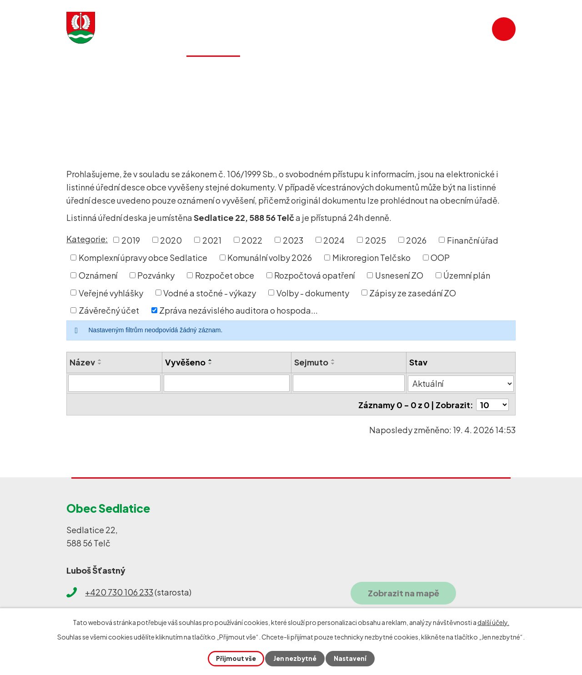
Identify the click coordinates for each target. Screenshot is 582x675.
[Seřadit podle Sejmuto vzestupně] (334, 360)
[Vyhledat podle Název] (114, 383)
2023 (293, 240)
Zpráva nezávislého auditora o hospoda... (238, 310)
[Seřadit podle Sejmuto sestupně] (334, 363)
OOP (440, 257)
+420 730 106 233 (119, 590)
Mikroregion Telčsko (371, 257)
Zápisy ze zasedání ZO (412, 292)
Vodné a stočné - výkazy (209, 292)
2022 (251, 240)
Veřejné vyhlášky (111, 292)
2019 (130, 240)
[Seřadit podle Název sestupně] (100, 363)
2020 (171, 240)
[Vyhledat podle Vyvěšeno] (227, 383)
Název (82, 362)
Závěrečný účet (109, 310)
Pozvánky (156, 275)
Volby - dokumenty (312, 292)
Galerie (384, 70)
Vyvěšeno (185, 362)
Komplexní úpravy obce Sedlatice (143, 257)
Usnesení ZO (399, 275)
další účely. (493, 622)
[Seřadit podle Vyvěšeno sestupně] (211, 363)
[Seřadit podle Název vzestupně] (100, 360)
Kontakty (482, 70)
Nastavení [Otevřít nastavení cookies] (350, 658)
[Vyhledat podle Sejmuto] (349, 383)
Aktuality (144, 70)
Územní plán (466, 275)
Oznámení (98, 275)
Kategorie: (87, 239)
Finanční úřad (472, 240)
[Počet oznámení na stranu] (492, 404)
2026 (416, 240)
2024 (334, 240)
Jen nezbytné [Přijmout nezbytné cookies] (294, 658)
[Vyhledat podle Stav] (461, 383)
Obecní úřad (124, 107)
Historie (329, 70)
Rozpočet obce (224, 275)
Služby (276, 70)
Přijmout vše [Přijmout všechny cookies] (235, 658)
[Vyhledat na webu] (457, 29)
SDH (431, 70)
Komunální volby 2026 (269, 257)
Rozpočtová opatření (314, 275)
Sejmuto (312, 362)
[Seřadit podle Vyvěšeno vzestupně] (211, 360)
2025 (375, 240)
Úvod (80, 107)
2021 (211, 240)
